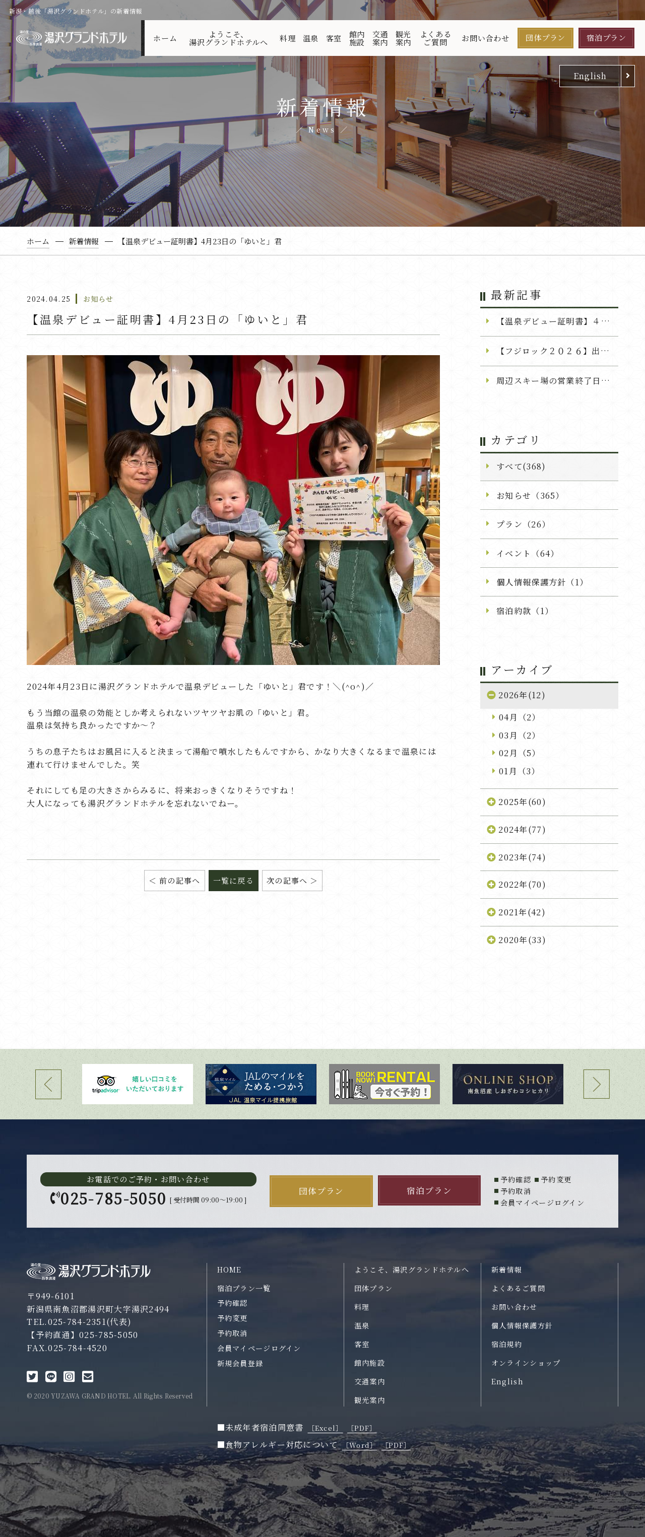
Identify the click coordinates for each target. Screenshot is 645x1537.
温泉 (311, 38)
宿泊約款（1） (524, 611)
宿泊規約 (506, 1344)
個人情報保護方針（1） (542, 582)
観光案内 (404, 38)
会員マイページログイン (259, 1348)
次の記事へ (287, 880)
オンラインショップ (526, 1363)
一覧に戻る (233, 880)
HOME (229, 1269)
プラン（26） (523, 524)
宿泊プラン (606, 37)
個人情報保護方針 (522, 1325)
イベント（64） (527, 553)
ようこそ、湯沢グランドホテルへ (228, 38)
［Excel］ (325, 1428)
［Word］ (359, 1445)
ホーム (165, 38)
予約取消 (232, 1333)
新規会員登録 (240, 1363)
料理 (288, 38)
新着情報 (506, 1269)
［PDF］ (361, 1428)
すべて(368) (521, 466)
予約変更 (232, 1318)
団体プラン (545, 37)
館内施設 (357, 38)
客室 (334, 38)
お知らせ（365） (530, 495)
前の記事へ (179, 880)
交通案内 (380, 38)
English (590, 76)
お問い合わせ (485, 38)
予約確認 (232, 1303)
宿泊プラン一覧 (244, 1288)
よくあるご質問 (436, 38)
